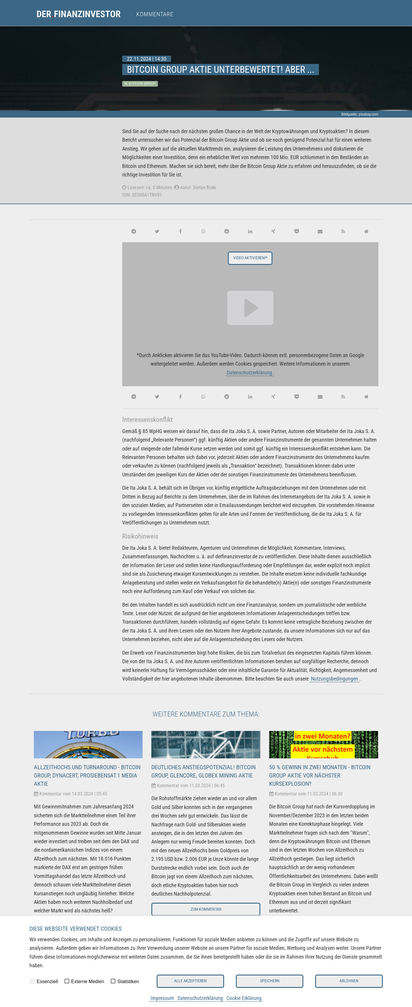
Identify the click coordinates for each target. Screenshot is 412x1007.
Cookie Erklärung (244, 998)
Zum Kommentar (206, 909)
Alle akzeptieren (190, 980)
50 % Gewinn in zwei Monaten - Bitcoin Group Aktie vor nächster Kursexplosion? (319, 775)
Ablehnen (349, 980)
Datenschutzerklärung (200, 998)
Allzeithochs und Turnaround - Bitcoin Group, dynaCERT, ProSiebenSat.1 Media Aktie (87, 775)
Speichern (269, 980)
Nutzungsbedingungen (334, 679)
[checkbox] (32, 981)
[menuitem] (84, 14)
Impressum (162, 998)
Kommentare (154, 14)
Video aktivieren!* (250, 257)
